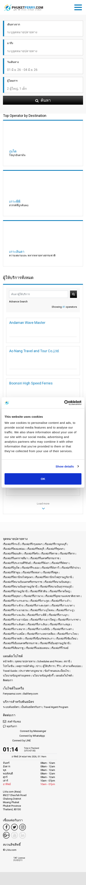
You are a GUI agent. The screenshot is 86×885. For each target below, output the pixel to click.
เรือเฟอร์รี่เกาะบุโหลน (42, 610)
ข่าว (38, 666)
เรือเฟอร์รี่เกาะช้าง (13, 605)
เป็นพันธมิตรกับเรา (31, 707)
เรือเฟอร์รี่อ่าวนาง (33, 596)
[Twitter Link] (14, 827)
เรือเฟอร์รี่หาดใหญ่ (59, 591)
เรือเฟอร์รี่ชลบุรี (35, 548)
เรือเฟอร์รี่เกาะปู (64, 610)
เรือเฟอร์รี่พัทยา (59, 563)
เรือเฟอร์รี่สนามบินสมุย (57, 581)
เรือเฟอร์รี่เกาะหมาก (14, 629)
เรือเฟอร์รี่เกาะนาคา (62, 605)
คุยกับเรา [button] (10, 726)
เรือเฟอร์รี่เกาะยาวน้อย (15, 619)
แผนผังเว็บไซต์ (64, 675)
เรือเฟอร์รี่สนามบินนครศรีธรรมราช (22, 581)
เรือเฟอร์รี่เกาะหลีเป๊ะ (38, 629)
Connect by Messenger (24, 731)
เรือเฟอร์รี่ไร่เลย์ (59, 648)
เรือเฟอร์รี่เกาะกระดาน (15, 600)
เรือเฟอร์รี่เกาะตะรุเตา (37, 605)
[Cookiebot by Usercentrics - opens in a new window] (64, 402)
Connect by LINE (17, 740)
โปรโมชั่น (8, 666)
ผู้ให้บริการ (49, 666)
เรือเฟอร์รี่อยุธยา (12, 596)
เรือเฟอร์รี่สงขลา (31, 572)
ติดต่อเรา (8, 680)
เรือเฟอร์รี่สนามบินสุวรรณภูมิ (56, 586)
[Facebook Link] (6, 827)
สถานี (67, 661)
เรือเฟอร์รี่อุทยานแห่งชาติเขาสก (62, 596)
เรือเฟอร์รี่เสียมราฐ (13, 648)
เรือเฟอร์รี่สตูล (50, 572)
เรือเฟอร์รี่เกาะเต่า (62, 629)
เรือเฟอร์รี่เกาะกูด (39, 600)
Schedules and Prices (49, 661)
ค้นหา (73, 294)
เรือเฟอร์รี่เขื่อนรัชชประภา (39, 638)
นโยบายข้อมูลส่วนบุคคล (16, 675)
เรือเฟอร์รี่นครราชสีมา (15, 558)
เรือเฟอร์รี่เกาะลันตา (14, 624)
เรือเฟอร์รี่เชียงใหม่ (66, 638)
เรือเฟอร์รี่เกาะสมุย (60, 624)
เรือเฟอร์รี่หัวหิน (38, 591)
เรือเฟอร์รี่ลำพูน (11, 572)
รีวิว (59, 666)
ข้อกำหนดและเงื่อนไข (56, 670)
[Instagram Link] (22, 827)
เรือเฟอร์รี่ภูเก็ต (11, 567)
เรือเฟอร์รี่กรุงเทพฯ (32, 544)
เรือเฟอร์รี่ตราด (49, 553)
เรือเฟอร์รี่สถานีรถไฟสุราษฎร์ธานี (53, 577)
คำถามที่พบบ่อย (72, 666)
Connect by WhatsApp (24, 736)
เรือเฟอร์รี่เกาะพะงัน (14, 614)
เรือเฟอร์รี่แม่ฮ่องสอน (37, 648)
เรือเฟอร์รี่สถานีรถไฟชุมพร (18, 577)
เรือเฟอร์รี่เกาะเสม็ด (13, 633)
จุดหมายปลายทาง (25, 661)
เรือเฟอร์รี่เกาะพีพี (36, 614)
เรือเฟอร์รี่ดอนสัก (12, 553)
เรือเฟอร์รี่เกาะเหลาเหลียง (41, 633)
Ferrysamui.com (12, 693)
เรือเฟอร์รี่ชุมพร (55, 548)
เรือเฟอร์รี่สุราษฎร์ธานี (15, 591)
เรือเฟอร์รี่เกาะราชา (68, 619)
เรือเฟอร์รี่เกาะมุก (58, 614)
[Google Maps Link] (6, 835)
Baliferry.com (30, 693)
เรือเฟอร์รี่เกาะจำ (60, 600)
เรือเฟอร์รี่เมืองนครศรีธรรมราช (20, 643)
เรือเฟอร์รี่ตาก (67, 553)
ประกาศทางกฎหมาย (30, 670)
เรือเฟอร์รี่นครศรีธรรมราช (44, 558)
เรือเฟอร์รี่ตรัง (31, 553)
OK (43, 478)
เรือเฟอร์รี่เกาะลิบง (37, 624)
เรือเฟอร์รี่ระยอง (30, 567)
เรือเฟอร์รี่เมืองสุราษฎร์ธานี (55, 643)
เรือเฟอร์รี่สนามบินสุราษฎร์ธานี (20, 586)
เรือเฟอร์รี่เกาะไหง (67, 633)
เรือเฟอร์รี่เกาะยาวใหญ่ (42, 619)
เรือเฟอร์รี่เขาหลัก (12, 638)
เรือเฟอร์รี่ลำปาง (70, 567)
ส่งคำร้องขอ (12, 721)
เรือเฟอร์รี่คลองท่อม (14, 548)
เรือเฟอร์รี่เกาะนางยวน (15, 610)
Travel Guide (10, 670)
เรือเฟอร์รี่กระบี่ (11, 544)
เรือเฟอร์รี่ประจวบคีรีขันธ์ (17, 563)
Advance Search (18, 301)
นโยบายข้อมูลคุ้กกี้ (43, 675)
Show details (65, 466)
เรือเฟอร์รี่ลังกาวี (50, 567)
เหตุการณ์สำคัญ (25, 666)
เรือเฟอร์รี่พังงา (41, 563)
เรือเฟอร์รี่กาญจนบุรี (55, 544)
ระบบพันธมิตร (11, 707)
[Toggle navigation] (79, 6)
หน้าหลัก (8, 661)
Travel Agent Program (56, 707)
